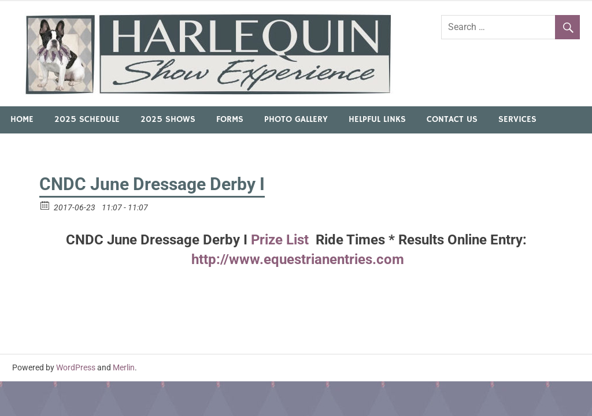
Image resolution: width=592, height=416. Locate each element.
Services (517, 119)
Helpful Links (377, 119)
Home (22, 119)
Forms (229, 119)
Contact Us (452, 119)
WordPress (75, 367)
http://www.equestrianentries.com (296, 259)
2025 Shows (167, 119)
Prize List (281, 240)
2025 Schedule (87, 119)
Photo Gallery (296, 119)
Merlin (124, 367)
